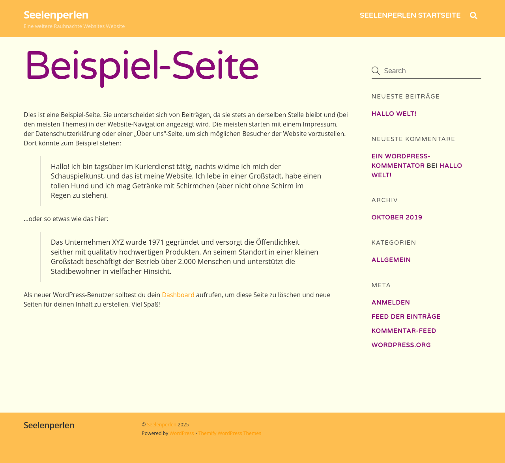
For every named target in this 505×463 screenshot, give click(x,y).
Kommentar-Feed (404, 331)
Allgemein (391, 260)
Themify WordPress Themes (229, 433)
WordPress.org (401, 345)
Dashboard (178, 294)
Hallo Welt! (394, 113)
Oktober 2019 (397, 217)
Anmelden (391, 302)
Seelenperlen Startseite (410, 15)
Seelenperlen (162, 424)
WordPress (182, 433)
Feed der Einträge (406, 316)
